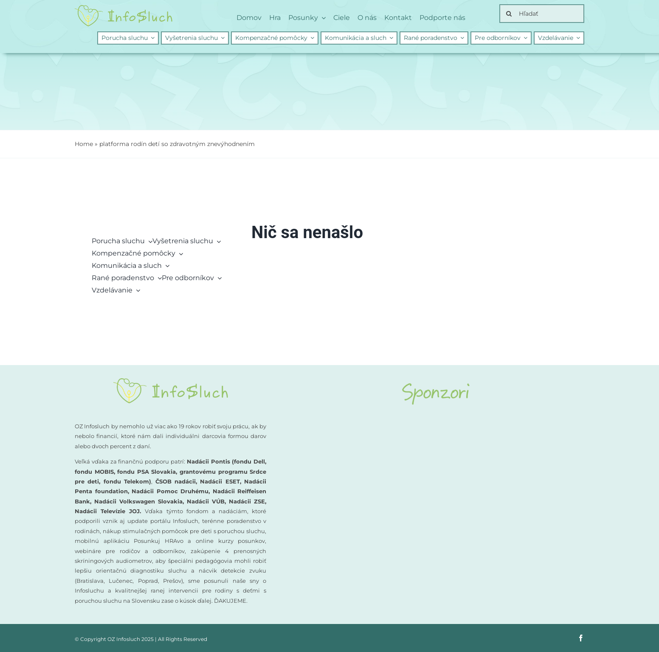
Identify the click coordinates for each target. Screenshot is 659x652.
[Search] (508, 13)
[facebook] (580, 638)
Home (84, 144)
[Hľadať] (541, 13)
